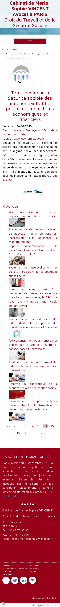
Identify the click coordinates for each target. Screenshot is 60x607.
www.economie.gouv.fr (29, 138)
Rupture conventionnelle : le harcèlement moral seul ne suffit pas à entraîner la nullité (33, 250)
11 (25, 426)
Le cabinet (33, 565)
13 (38, 426)
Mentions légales (36, 598)
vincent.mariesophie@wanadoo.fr (31, 538)
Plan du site (52, 598)
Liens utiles (7, 574)
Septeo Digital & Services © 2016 (44, 606)
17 (24, 433)
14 (45, 426)
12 (31, 426)
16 (18, 433)
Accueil (15, 50)
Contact (32, 571)
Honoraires (34, 568)
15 (52, 426)
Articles (32, 574)
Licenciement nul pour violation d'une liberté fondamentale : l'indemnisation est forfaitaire (33, 405)
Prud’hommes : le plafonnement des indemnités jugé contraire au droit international (33, 366)
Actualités (6, 571)
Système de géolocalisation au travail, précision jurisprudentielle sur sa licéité (33, 271)
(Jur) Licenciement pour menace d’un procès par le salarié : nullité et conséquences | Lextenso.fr (33, 344)
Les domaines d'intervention (15, 568)
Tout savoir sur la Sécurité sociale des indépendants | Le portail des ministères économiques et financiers (33, 323)
